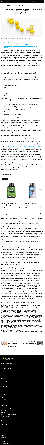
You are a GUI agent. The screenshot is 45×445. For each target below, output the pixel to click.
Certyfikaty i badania (5, 443)
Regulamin (3, 412)
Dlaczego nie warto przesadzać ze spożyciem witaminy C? (17, 44)
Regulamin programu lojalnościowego (9, 414)
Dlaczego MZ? (4, 437)
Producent (3, 399)
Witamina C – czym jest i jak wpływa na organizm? (15, 41)
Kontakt (2, 397)
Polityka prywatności (5, 416)
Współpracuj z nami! (5, 424)
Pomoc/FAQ (3, 410)
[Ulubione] (20, 179)
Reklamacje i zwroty (5, 401)
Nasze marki (3, 439)
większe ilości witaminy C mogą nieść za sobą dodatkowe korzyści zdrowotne (24, 146)
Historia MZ (3, 435)
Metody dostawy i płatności (7, 408)
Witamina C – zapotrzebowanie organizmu (13, 42)
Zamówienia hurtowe (5, 426)
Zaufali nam (3, 441)
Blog (4, 5)
